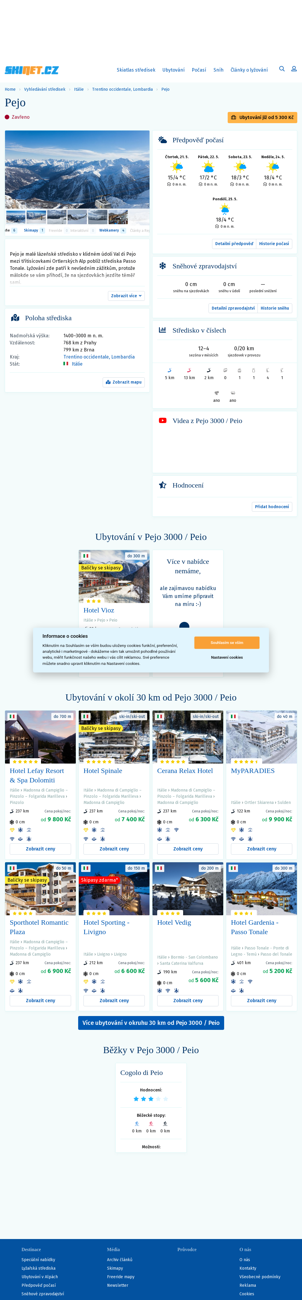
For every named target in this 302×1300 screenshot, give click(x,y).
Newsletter (117, 1285)
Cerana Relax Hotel (185, 770)
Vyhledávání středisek (44, 89)
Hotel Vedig (174, 922)
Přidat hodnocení (272, 506)
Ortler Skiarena (259, 802)
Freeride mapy (120, 1276)
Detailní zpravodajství (233, 308)
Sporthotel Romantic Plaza (39, 927)
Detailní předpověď (234, 243)
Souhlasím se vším (227, 642)
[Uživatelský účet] (282, 69)
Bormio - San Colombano (194, 957)
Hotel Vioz (98, 610)
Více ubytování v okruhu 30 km (151, 1022)
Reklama (247, 1285)
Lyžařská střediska (38, 1268)
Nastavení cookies (227, 657)
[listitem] (15, 217)
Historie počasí (274, 243)
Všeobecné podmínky (259, 1276)
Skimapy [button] (34, 231)
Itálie (79, 89)
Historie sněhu (275, 308)
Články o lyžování (249, 70)
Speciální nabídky (38, 1259)
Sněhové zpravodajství (43, 1293)
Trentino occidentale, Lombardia (122, 89)
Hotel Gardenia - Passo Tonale (254, 927)
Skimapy (115, 1268)
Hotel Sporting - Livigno (106, 927)
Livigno (103, 954)
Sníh (220, 71)
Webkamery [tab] (112, 231)
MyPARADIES (253, 770)
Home (10, 89)
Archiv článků (119, 1259)
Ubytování (175, 71)
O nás (244, 1259)
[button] (126, 296)
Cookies (246, 1293)
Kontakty (247, 1268)
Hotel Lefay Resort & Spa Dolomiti (37, 775)
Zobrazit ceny (40, 849)
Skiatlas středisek (136, 71)
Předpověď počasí (39, 1285)
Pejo (165, 89)
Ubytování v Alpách (40, 1276)
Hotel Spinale (102, 770)
